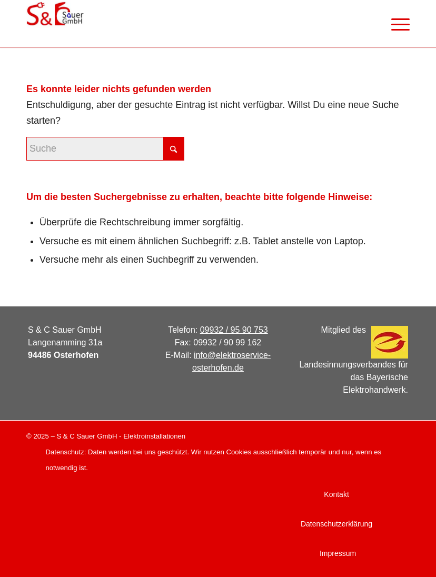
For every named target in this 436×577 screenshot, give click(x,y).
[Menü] (395, 23)
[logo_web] (55, 23)
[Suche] (105, 149)
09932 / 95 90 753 (234, 329)
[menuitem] (395, 23)
